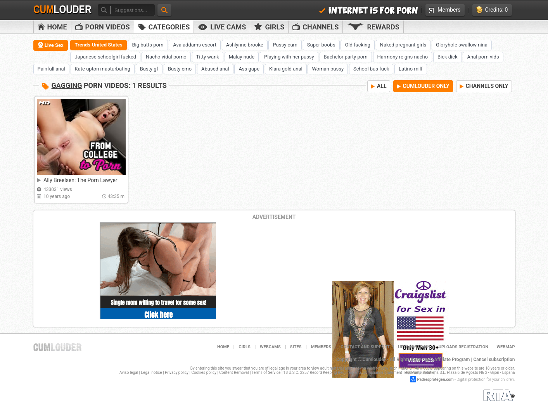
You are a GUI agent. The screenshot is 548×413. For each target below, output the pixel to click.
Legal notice (151, 372)
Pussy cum (285, 45)
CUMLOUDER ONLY (423, 86)
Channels (315, 27)
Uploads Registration (463, 346)
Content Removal (234, 372)
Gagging (67, 85)
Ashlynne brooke (244, 45)
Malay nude (242, 57)
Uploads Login (414, 346)
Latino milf (411, 69)
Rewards (373, 27)
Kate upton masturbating (102, 69)
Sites (296, 346)
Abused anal (215, 69)
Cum (62, 9)
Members (444, 10)
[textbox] (132, 10)
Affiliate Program (452, 359)
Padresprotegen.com (435, 379)
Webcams (270, 346)
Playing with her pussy (289, 57)
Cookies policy (203, 372)
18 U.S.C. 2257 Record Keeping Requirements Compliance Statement (343, 372)
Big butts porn (148, 45)
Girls (269, 26)
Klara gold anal (286, 69)
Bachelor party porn (346, 57)
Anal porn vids (483, 57)
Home (52, 27)
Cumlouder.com (57, 347)
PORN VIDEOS (102, 27)
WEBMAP (505, 346)
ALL (379, 86)
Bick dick (447, 57)
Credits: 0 (492, 10)
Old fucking (357, 45)
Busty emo (180, 69)
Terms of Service (266, 372)
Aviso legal (128, 372)
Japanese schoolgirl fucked (105, 57)
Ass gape (249, 69)
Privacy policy (176, 372)
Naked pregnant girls (403, 45)
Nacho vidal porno (166, 57)
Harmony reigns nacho (402, 57)
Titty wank (207, 57)
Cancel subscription (494, 359)
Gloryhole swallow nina (461, 45)
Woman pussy (328, 69)
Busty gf (149, 69)
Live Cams (222, 27)
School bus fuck (371, 69)
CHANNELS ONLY (484, 86)
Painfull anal (51, 69)
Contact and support (365, 346)
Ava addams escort (194, 45)
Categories (164, 27)
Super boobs (321, 45)
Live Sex (51, 45)
